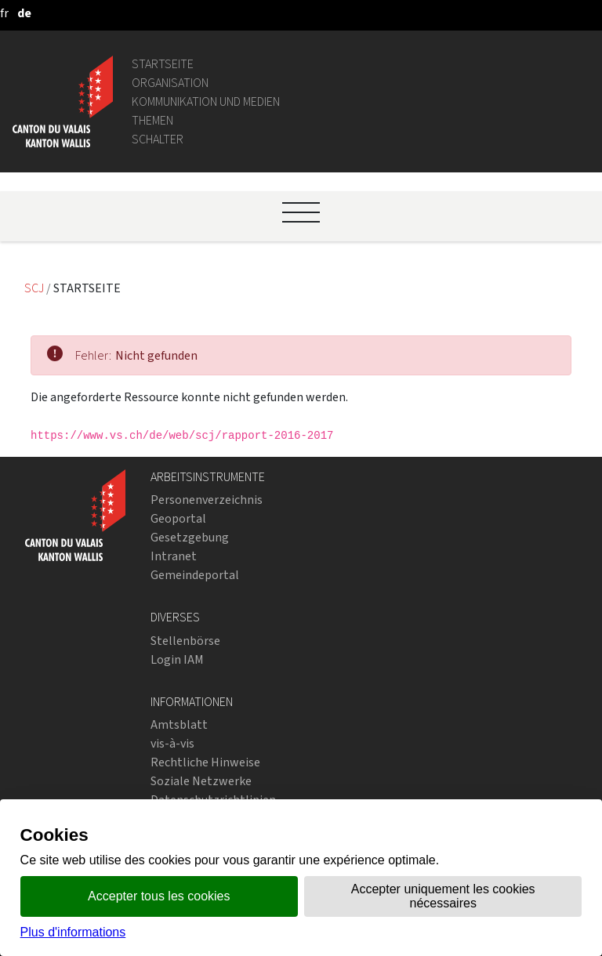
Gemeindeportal (194, 575)
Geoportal (178, 518)
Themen (152, 120)
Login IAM (177, 659)
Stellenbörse (185, 640)
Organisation (170, 82)
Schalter (157, 139)
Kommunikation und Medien (206, 101)
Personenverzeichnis (206, 499)
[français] (4, 13)
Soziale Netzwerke (201, 781)
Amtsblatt (179, 724)
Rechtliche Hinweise (205, 762)
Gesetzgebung (189, 537)
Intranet (173, 556)
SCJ (35, 288)
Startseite (163, 64)
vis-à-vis (172, 743)
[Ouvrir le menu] (301, 212)
